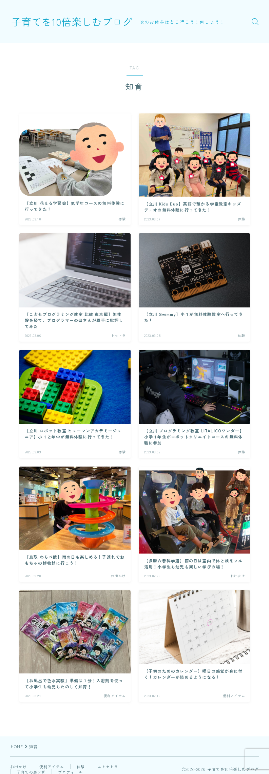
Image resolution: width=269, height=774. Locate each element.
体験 (81, 766)
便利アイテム (51, 766)
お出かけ (18, 766)
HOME (17, 746)
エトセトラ (107, 766)
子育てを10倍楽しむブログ (76, 21)
